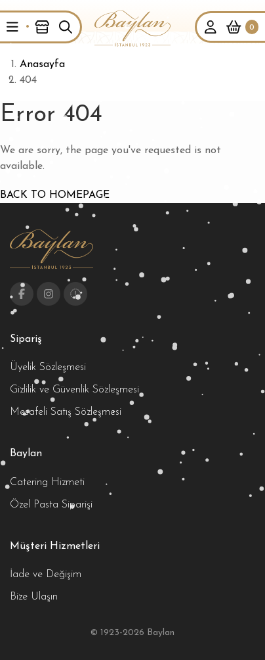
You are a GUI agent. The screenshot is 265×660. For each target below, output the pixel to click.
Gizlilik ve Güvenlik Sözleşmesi (74, 390)
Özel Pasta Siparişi (51, 505)
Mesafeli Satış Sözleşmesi (65, 412)
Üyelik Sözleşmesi (48, 367)
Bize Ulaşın (34, 597)
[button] (12, 27)
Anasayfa (42, 64)
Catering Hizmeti (47, 482)
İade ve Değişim (45, 574)
